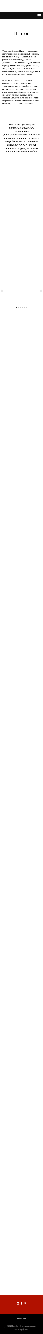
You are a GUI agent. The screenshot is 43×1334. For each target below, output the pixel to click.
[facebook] (21, 1303)
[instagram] (18, 1303)
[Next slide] (41, 291)
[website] (25, 1303)
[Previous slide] (2, 291)
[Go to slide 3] (20, 307)
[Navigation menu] (39, 15)
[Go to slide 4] (22, 307)
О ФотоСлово (21, 1318)
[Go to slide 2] (18, 307)
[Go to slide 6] (26, 307)
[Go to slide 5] (24, 307)
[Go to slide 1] (16, 307)
